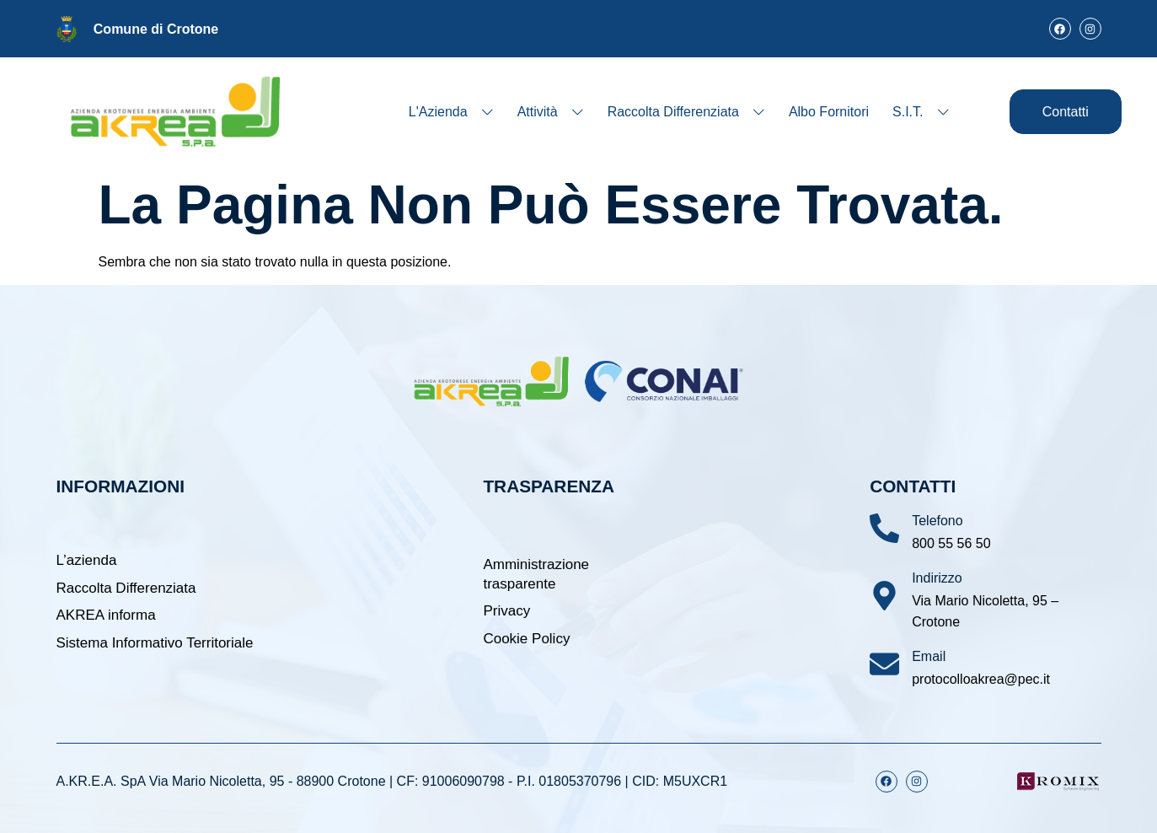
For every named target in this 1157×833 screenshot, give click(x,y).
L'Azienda (451, 112)
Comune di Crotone (156, 29)
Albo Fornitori (829, 112)
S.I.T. (920, 112)
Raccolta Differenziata (686, 112)
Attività (550, 112)
